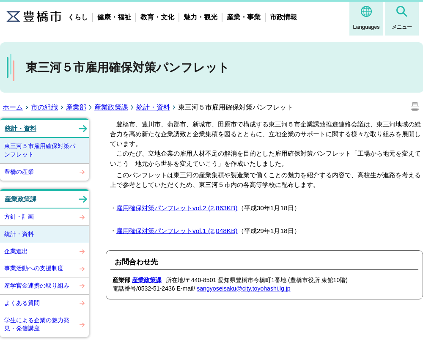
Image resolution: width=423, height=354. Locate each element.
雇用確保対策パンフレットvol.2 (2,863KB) (177, 207)
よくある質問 (22, 302)
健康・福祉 (114, 17)
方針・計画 (19, 216)
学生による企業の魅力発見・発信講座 (36, 324)
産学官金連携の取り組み (36, 285)
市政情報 (283, 17)
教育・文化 (157, 17)
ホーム (13, 107)
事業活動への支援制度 (33, 268)
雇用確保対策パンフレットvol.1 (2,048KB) (177, 230)
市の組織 (44, 107)
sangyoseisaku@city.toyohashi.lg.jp (243, 288)
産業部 (76, 107)
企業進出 (16, 251)
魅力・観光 (200, 17)
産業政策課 (111, 107)
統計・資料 (153, 107)
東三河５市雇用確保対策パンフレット (39, 150)
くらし (78, 17)
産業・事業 (244, 17)
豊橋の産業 (19, 171)
